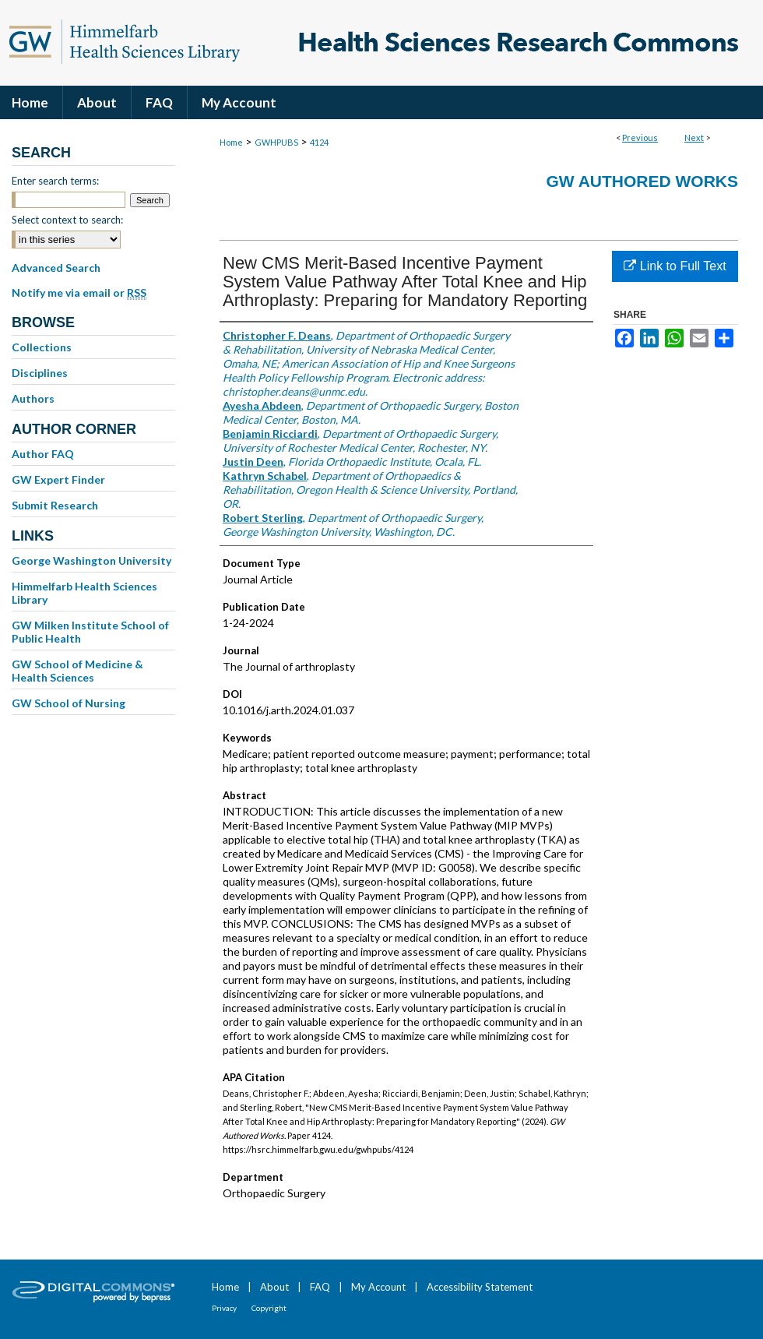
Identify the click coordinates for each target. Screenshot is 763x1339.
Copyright (269, 1308)
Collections (42, 347)
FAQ (320, 1287)
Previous (640, 137)
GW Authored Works (642, 181)
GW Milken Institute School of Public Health (90, 631)
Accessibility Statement (480, 1287)
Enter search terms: (55, 180)
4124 (319, 142)
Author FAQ (43, 453)
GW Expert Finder (58, 479)
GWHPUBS (276, 142)
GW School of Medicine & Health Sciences (77, 670)
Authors (33, 398)
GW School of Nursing (68, 703)
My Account (378, 1287)
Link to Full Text (675, 266)
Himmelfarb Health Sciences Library (84, 593)
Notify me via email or (79, 293)
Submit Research (55, 505)
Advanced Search (56, 267)
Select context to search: (67, 219)
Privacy (224, 1308)
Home (231, 142)
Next (694, 137)
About (274, 1287)
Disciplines (40, 372)
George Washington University (91, 560)
